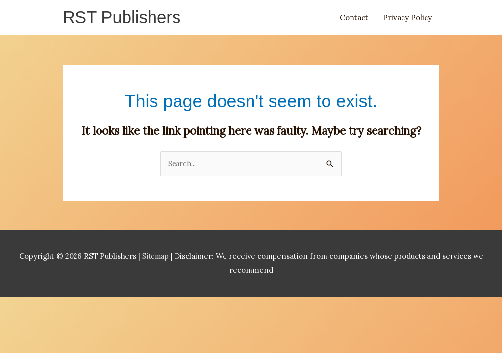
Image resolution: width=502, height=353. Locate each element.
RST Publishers (124, 18)
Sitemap (156, 257)
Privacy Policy (407, 18)
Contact (354, 18)
